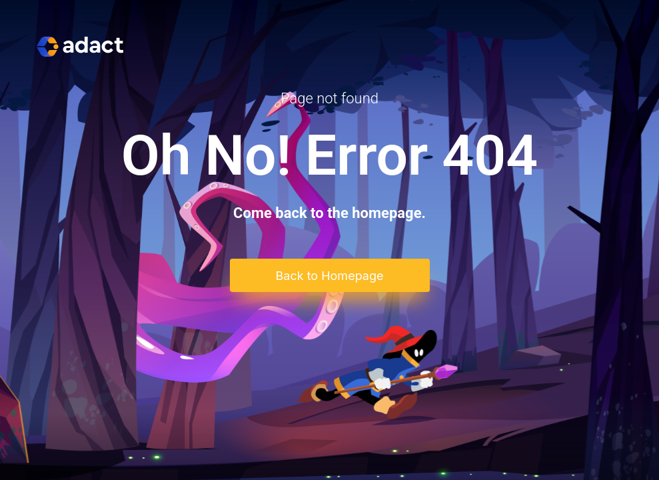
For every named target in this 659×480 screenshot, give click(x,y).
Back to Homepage (330, 276)
